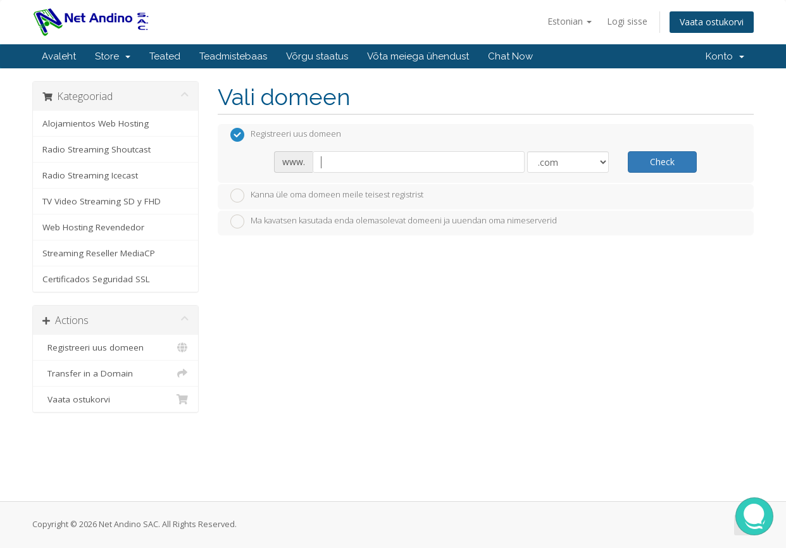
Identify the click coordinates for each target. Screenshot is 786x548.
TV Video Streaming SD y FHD (101, 201)
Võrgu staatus (317, 56)
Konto (725, 56)
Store (112, 56)
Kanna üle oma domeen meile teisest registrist (326, 195)
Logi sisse (627, 21)
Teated (164, 56)
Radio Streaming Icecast (90, 175)
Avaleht (59, 56)
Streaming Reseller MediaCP (98, 253)
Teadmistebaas (233, 56)
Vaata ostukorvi (712, 22)
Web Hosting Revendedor (93, 227)
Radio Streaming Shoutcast (96, 149)
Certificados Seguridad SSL (96, 279)
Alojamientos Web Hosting (95, 123)
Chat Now (510, 56)
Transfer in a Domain (115, 373)
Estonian (569, 21)
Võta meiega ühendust (418, 56)
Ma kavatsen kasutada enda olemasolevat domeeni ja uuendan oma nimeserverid (393, 221)
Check (662, 162)
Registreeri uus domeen (115, 347)
